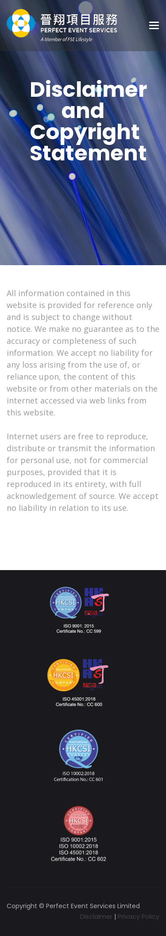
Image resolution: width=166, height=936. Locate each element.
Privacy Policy (138, 916)
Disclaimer (96, 916)
